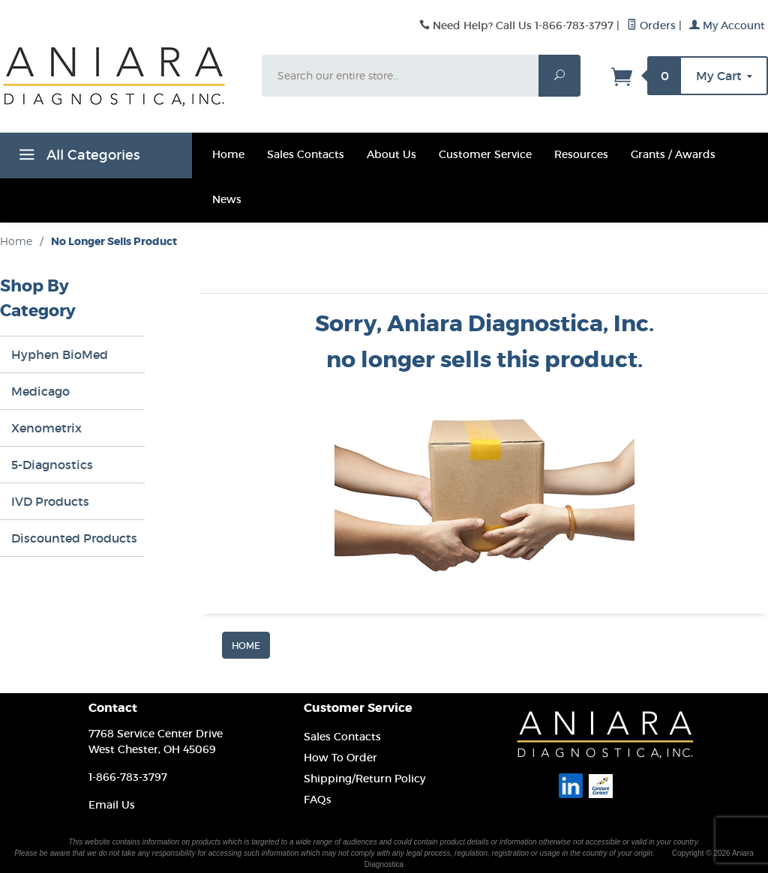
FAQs (318, 799)
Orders (651, 25)
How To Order (340, 757)
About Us (391, 154)
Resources (581, 154)
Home (228, 154)
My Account (727, 25)
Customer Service (485, 154)
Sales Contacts (305, 154)
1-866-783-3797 (127, 777)
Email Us (111, 805)
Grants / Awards (673, 154)
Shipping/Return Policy (364, 778)
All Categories (77, 157)
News (227, 199)
